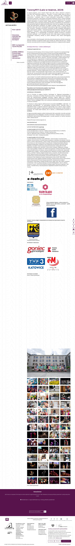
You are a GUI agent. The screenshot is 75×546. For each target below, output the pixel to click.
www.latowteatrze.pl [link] (32, 122)
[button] (45, 512)
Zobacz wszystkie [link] (20, 62)
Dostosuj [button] (51, 541)
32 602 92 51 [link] (42, 531)
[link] (73, 3)
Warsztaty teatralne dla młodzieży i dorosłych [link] (16, 37)
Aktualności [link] (11, 25)
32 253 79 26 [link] (31, 526)
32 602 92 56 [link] (31, 527)
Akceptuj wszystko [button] (66, 541)
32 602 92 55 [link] (31, 528)
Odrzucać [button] (57, 541)
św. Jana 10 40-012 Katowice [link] (41, 526)
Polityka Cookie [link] (59, 538)
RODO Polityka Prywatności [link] (32, 518)
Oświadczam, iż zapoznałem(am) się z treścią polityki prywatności (37, 500)
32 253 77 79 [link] (19, 538)
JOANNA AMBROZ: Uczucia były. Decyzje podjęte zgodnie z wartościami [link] (18, 55)
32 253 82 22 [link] (42, 532)
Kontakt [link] (69, 3)
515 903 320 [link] (43, 533)
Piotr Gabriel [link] (16, 30)
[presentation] (37, 505)
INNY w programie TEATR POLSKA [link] (18, 46)
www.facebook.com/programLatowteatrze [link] (37, 125)
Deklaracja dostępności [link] (37, 520)
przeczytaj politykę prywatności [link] (54, 494)
